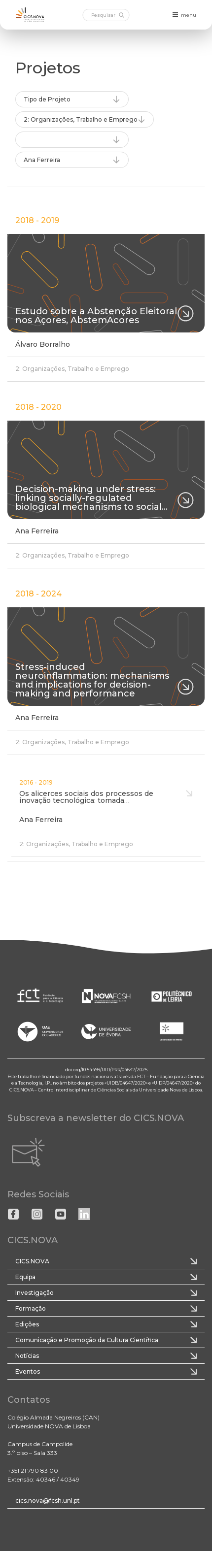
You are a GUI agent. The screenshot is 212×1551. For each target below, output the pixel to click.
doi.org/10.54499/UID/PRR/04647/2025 (106, 1069)
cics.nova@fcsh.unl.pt (47, 1500)
